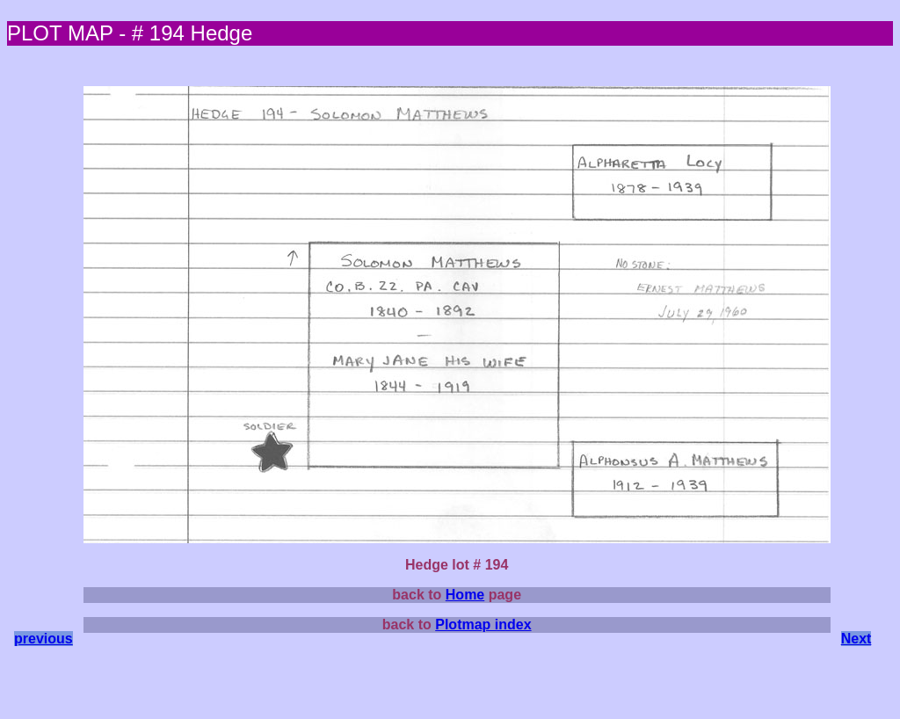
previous (43, 638)
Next (856, 638)
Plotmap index (483, 624)
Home (465, 594)
